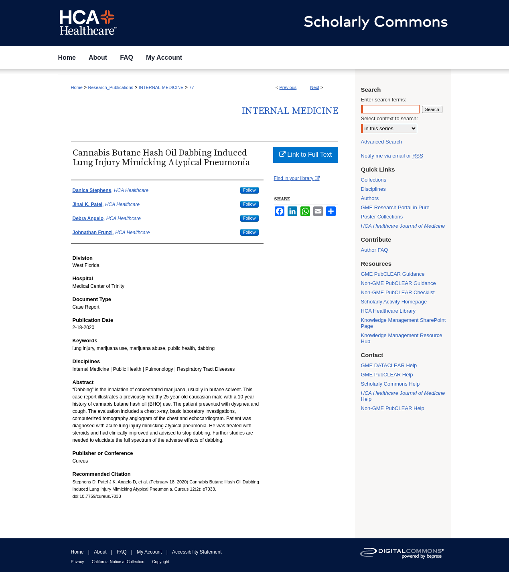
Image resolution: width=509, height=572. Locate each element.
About (100, 552)
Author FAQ (374, 250)
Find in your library (297, 178)
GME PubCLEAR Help (387, 375)
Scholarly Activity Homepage (394, 302)
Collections (374, 180)
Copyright (160, 562)
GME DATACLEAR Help (389, 365)
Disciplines (373, 189)
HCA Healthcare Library (388, 311)
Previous (288, 87)
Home (77, 87)
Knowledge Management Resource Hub (401, 338)
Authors (370, 198)
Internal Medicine (289, 111)
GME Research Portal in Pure (395, 207)
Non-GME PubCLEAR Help (392, 408)
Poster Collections (382, 217)
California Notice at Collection (118, 562)
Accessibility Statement (196, 552)
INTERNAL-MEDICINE (161, 87)
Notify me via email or (392, 156)
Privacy (77, 562)
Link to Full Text (305, 154)
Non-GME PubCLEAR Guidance (398, 283)
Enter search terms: (383, 100)
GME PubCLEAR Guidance (393, 274)
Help (403, 396)
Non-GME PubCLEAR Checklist (398, 292)
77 (191, 87)
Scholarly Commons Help (390, 384)
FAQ (121, 552)
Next (314, 87)
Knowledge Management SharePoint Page (403, 323)
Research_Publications (111, 87)
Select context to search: (389, 118)
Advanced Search (381, 142)
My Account (149, 552)
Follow (249, 190)
